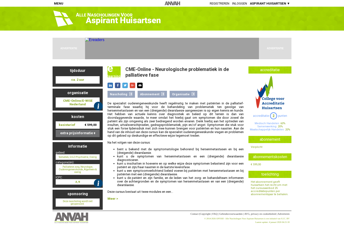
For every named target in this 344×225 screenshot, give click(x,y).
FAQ (214, 213)
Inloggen (239, 3)
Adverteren (284, 213)
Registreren (219, 3)
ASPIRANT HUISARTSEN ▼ (270, 3)
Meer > (113, 198)
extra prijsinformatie (77, 133)
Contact (194, 213)
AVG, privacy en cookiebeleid (260, 213)
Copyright (205, 213)
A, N (77, 182)
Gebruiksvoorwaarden (231, 213)
